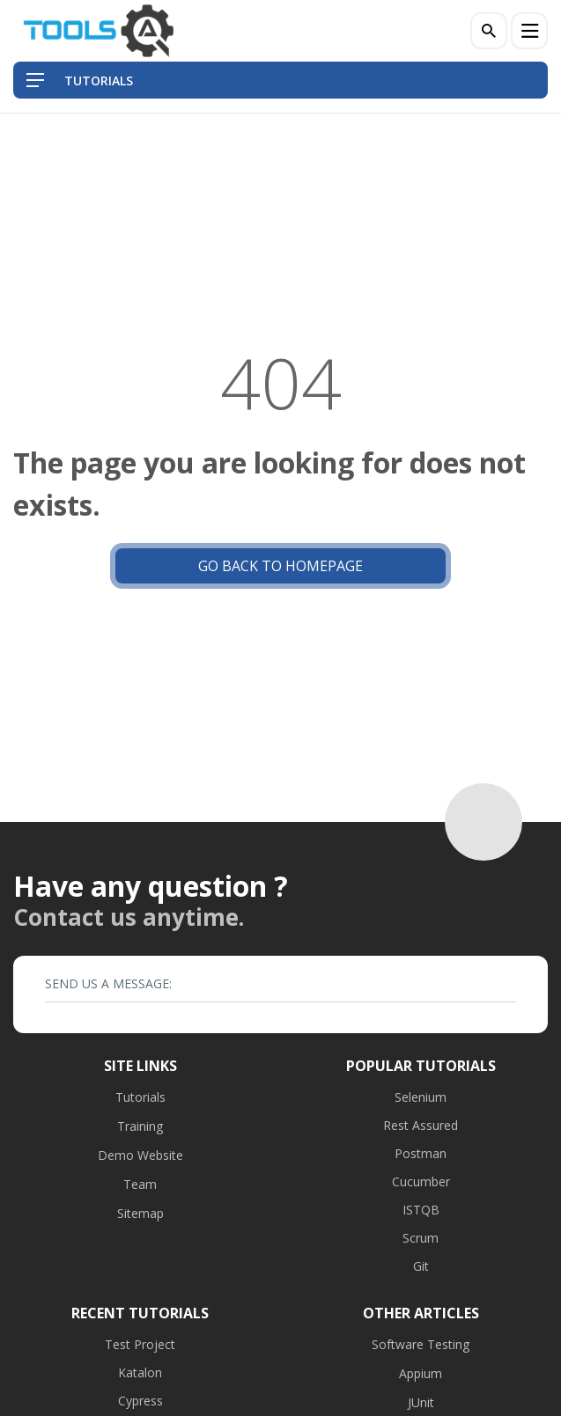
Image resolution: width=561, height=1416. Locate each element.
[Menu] (529, 30)
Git (421, 1266)
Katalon (140, 1372)
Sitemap (140, 1213)
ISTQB (420, 1209)
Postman (421, 1153)
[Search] (488, 30)
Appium (420, 1373)
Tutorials (140, 1097)
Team (140, 1184)
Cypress (140, 1400)
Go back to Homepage (280, 566)
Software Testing (420, 1344)
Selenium (421, 1097)
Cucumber (421, 1181)
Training (140, 1126)
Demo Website (140, 1155)
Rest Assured (420, 1125)
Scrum (420, 1237)
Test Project (140, 1344)
